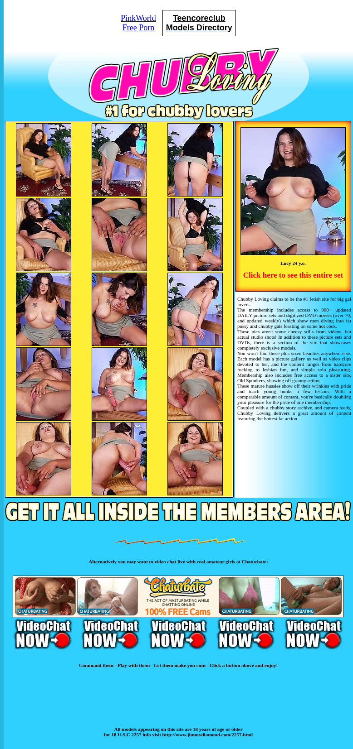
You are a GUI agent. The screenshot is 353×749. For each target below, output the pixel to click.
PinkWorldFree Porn (138, 23)
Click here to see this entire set (293, 275)
